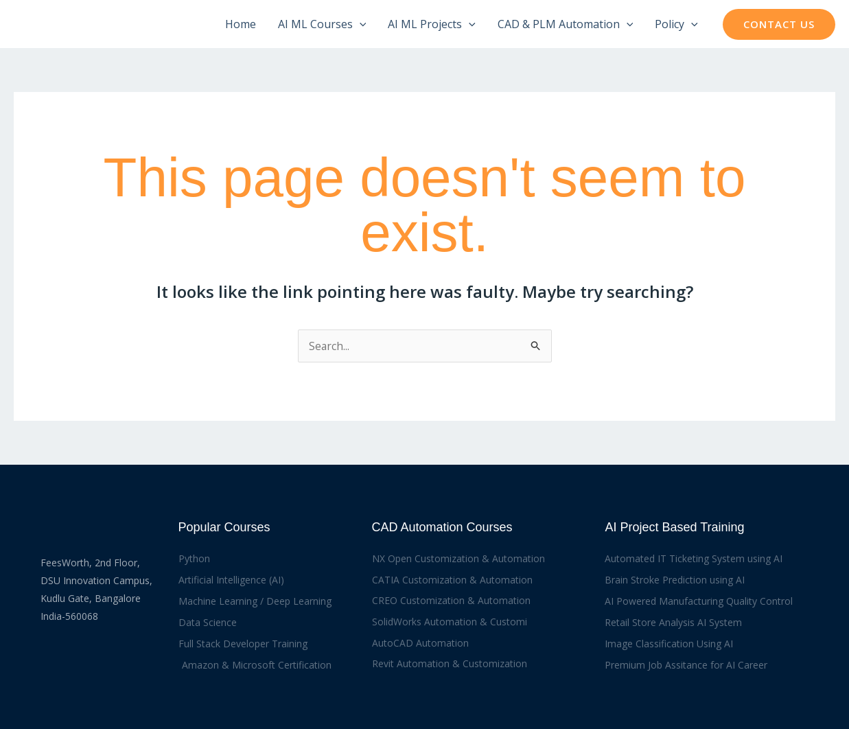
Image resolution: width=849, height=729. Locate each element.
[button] (779, 24)
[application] (360, 24)
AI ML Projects (432, 24)
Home (240, 24)
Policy (676, 24)
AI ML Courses (322, 24)
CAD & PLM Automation (565, 24)
